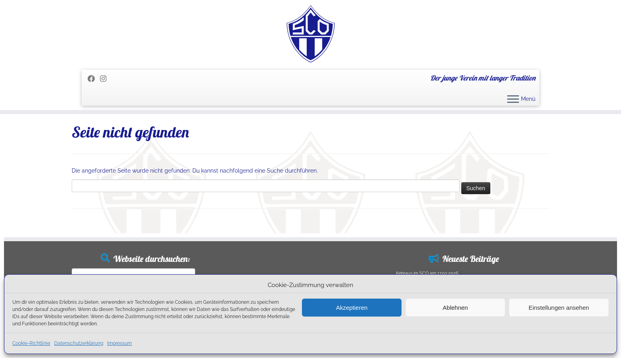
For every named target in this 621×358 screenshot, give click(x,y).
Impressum (119, 343)
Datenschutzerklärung (78, 343)
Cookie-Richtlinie (31, 343)
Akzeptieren (351, 307)
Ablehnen (455, 307)
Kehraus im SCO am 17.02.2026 (427, 273)
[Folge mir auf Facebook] (94, 79)
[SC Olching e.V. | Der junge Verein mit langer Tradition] (310, 34)
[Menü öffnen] (513, 100)
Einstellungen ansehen (559, 307)
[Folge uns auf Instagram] (106, 79)
